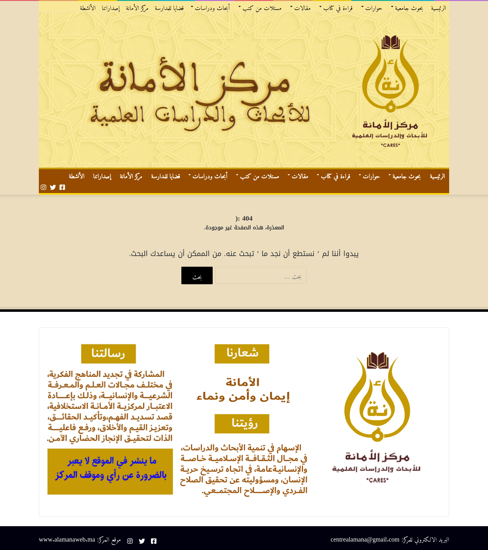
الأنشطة (88, 6)
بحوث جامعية (409, 6)
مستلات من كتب (262, 6)
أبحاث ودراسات (212, 6)
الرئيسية (438, 6)
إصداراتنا (111, 6)
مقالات (302, 6)
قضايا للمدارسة (169, 6)
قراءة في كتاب (338, 6)
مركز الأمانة (137, 6)
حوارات (373, 6)
